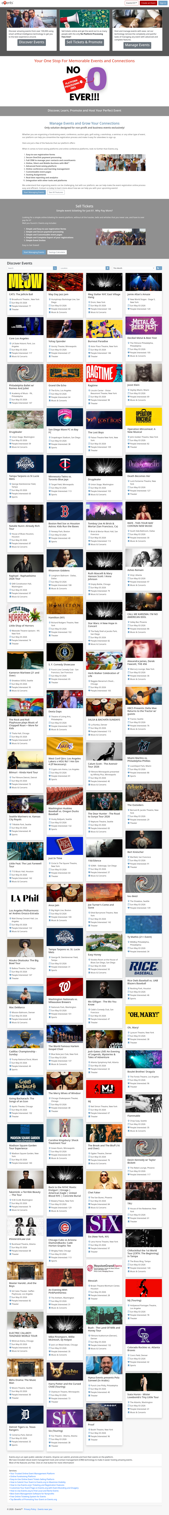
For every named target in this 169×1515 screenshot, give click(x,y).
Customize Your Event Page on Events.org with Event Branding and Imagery (44, 1488)
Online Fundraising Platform (23, 1476)
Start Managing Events (34, 192)
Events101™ (131, 3)
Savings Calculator (57, 252)
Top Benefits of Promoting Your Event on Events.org (33, 1499)
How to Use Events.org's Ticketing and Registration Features (37, 1485)
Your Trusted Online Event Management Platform (32, 1473)
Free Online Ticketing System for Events (28, 1496)
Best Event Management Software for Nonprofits (32, 1493)
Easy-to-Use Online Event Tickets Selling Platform (32, 1479)
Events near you (45, 1509)
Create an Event (148, 3)
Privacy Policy (30, 1509)
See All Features (56, 192)
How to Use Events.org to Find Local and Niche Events (34, 1490)
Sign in (163, 3)
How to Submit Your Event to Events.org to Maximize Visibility (38, 1482)
